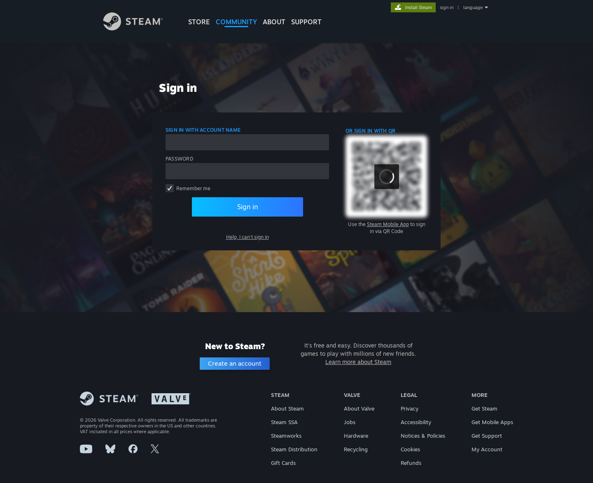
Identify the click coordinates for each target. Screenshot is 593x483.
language (473, 7)
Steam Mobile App (388, 224)
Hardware (356, 435)
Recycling (356, 449)
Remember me (193, 188)
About (274, 22)
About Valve (359, 408)
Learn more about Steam (358, 361)
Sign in (247, 207)
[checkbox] (170, 188)
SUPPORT (306, 22)
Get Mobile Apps (492, 422)
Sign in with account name (203, 130)
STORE (199, 22)
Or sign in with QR (370, 131)
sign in (446, 7)
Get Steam (484, 408)
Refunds (411, 463)
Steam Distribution (294, 449)
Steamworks (286, 435)
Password (179, 159)
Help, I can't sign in (247, 237)
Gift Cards (283, 463)
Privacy (409, 408)
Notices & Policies (423, 435)
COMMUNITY (236, 22)
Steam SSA (284, 422)
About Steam (287, 408)
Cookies (410, 449)
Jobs (349, 422)
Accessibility (416, 422)
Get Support (487, 435)
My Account (487, 449)
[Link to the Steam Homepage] (139, 28)
